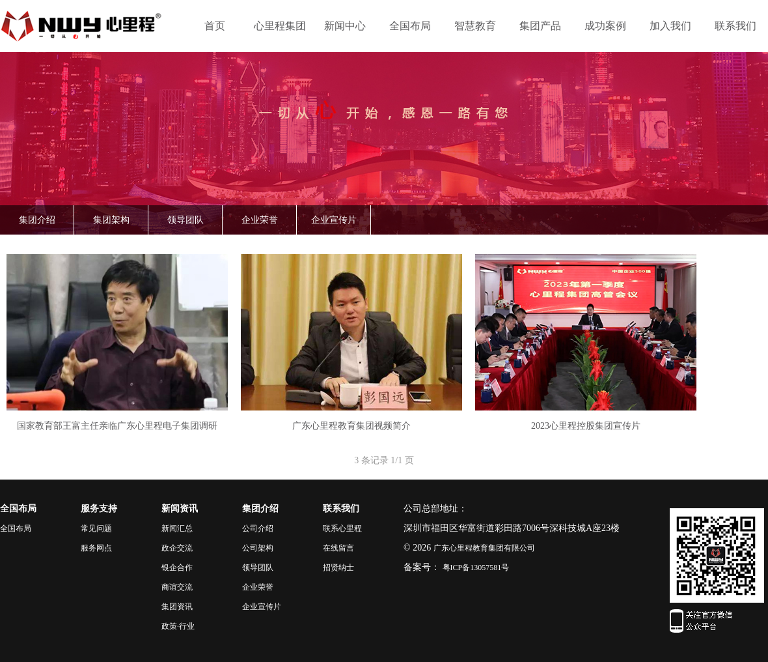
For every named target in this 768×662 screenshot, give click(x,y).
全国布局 (410, 25)
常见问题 (96, 528)
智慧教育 (475, 25)
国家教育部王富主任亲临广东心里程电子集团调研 (117, 426)
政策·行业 (178, 626)
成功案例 (605, 25)
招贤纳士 (338, 567)
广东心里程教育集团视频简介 (351, 426)
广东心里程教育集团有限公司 (484, 548)
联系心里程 (342, 528)
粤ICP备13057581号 (476, 567)
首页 (214, 25)
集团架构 (111, 220)
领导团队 (185, 220)
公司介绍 (257, 528)
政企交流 (177, 548)
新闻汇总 (177, 528)
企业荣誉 (259, 220)
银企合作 (177, 567)
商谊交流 (177, 587)
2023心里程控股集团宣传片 (585, 426)
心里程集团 (280, 25)
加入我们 (670, 25)
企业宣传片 (334, 220)
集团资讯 (177, 606)
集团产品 (540, 25)
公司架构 (257, 548)
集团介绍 (37, 220)
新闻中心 (345, 25)
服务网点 (96, 548)
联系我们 (735, 25)
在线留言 (338, 548)
